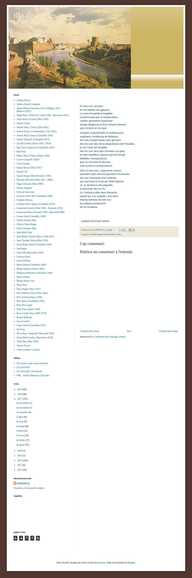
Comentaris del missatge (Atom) (109, 336)
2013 (20, 460)
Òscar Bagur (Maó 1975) (28, 289)
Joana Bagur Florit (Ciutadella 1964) (34, 244)
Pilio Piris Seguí (24, 305)
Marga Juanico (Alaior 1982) (30, 269)
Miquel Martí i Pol (25, 281)
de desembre (22, 403)
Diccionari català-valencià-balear (32, 363)
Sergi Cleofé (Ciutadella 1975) (31, 325)
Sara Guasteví (23, 321)
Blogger (131, 562)
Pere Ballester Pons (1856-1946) (32, 293)
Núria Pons (22, 285)
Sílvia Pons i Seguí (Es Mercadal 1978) (35, 333)
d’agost (20, 417)
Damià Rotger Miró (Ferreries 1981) (106, 234)
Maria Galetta (23, 277)
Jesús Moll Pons (24, 232)
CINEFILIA (23, 483)
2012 (20, 465)
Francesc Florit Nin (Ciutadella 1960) (35, 196)
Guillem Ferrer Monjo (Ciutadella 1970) (36, 204)
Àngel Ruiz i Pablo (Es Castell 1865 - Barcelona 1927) (43, 115)
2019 (20, 389)
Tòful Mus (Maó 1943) (28, 341)
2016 (20, 450)
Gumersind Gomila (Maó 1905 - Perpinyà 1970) (40, 208)
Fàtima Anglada (24, 188)
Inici (129, 331)
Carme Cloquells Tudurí (28, 159)
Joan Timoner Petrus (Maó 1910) (32, 240)
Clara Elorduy (23, 163)
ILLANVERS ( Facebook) (29, 371)
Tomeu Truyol (23, 345)
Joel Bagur (22, 248)
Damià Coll (22, 172)
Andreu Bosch (23, 100)
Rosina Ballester (24, 317)
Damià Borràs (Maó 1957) (29, 167)
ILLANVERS (23, 367)
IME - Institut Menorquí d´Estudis (33, 375)
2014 (20, 455)
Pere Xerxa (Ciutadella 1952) (31, 301)
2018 (20, 394)
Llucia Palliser (23, 260)
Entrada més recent (90, 331)
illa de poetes (35, 15)
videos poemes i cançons (28, 349)
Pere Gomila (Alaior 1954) (29, 297)
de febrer (21, 440)
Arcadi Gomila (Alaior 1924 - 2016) (34, 143)
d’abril (19, 431)
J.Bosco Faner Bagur (27, 224)
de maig (20, 426)
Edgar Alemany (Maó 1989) (30, 184)
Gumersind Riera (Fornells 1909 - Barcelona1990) (41, 212)
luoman (101, 562)
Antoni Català (23, 123)
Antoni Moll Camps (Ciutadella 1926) (35, 135)
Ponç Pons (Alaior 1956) (28, 309)
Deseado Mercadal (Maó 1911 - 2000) (35, 180)
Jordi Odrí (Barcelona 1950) (30, 252)
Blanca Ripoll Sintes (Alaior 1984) (33, 155)
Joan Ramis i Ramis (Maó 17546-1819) (35, 236)
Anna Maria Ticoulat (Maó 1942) (32, 119)
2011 (20, 470)
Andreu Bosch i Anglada (28, 104)
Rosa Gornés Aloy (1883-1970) (32, 313)
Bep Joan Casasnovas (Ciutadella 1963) (35, 147)
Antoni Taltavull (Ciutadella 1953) (33, 139)
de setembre (22, 412)
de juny (20, 421)
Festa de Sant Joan (25, 192)
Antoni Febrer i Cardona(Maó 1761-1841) (37, 131)
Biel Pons (21, 151)
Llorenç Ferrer (23, 256)
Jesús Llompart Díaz (26, 228)
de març (20, 435)
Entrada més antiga (168, 331)
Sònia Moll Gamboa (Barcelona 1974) (35, 337)
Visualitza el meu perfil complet (29, 488)
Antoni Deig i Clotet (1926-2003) (33, 127)
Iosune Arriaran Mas (26, 220)
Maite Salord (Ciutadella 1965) (31, 264)
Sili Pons (21, 329)
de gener (20, 444)
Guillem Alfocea (24, 200)
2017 (20, 399)
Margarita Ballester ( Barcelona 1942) (35, 273)
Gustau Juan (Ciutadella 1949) (31, 216)
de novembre (22, 407)
